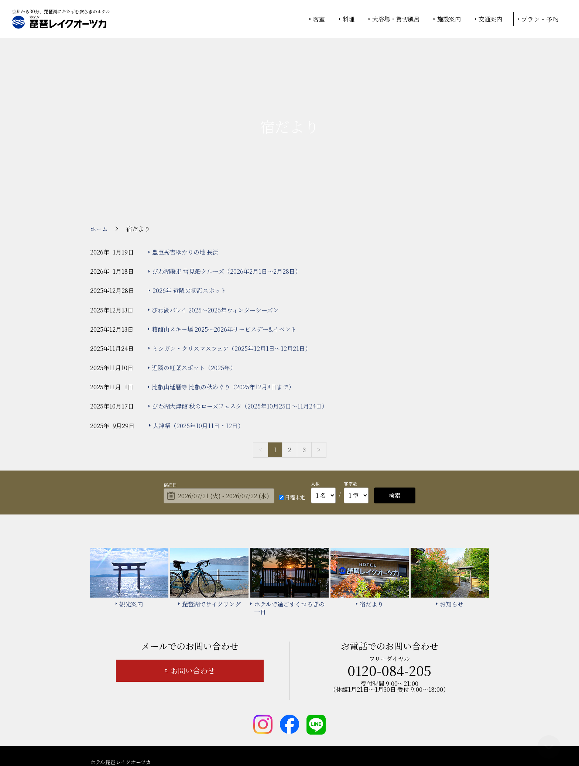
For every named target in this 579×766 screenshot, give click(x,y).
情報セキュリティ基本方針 (296, 740)
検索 (395, 427)
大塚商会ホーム (186, 740)
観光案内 (233, 703)
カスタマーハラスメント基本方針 (366, 714)
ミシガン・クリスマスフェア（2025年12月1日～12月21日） (231, 280)
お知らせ (233, 714)
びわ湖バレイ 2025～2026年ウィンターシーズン (215, 242)
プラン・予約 (540, 19)
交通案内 (490, 19)
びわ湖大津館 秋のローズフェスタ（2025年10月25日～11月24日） (240, 338)
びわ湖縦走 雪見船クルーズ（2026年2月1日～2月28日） (226, 203)
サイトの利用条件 (394, 740)
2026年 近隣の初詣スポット (189, 223)
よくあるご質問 (450, 703)
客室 (319, 19)
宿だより (328, 703)
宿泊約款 (265, 714)
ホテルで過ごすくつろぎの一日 (385, 703)
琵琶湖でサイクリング (280, 703)
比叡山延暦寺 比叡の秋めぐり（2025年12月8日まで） (223, 319)
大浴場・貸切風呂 (395, 19)
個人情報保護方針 (349, 740)
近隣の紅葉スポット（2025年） (194, 299)
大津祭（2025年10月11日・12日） (198, 357)
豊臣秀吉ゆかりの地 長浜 (185, 184)
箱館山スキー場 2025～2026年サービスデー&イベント (224, 261)
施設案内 (449, 19)
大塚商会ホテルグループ (236, 740)
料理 (348, 19)
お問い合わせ (193, 603)
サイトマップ (302, 714)
